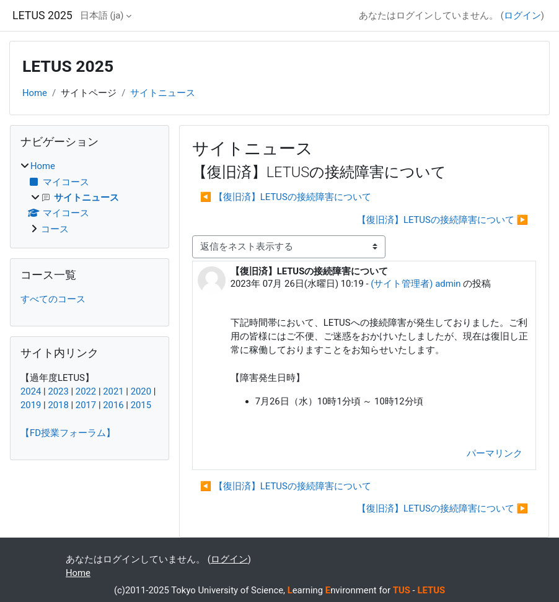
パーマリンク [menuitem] (494, 453)
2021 (113, 391)
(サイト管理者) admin (415, 283)
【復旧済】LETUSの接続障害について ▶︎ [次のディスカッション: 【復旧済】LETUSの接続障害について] (442, 219)
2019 (30, 405)
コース (55, 229)
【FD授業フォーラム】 (67, 432)
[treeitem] (89, 197)
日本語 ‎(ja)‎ (102, 15)
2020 (141, 391)
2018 (58, 405)
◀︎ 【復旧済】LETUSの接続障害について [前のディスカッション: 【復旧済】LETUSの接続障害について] (285, 197)
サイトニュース (162, 92)
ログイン (522, 15)
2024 (30, 391)
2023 (58, 391)
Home (34, 92)
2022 (86, 391)
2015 (141, 405)
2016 (113, 405)
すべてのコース (53, 299)
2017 (86, 405)
